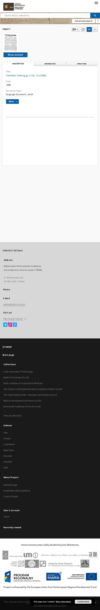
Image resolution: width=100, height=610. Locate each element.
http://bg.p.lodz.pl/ (13, 318)
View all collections (13, 415)
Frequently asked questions (17, 490)
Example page (10, 484)
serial (30, 94)
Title (6, 432)
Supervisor (9, 450)
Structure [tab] (81, 64)
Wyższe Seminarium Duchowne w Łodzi (22, 400)
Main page (8, 355)
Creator (7, 438)
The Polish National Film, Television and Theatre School (30, 395)
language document (16, 94)
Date (6, 467)
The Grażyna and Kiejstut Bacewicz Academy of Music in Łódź (33, 389)
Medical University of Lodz (16, 377)
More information (63, 602)
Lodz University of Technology (18, 371)
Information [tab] (50, 64)
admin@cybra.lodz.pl (14, 304)
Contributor (9, 444)
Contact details (11, 496)
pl (95, 29)
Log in (6, 516)
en (89, 29)
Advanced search (83, 21)
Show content (15, 54)
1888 (8, 84)
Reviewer (8, 456)
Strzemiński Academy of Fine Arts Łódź (22, 406)
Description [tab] (18, 64)
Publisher (8, 461)
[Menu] (96, 2)
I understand (83, 602)
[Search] (95, 15)
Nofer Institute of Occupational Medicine (23, 383)
